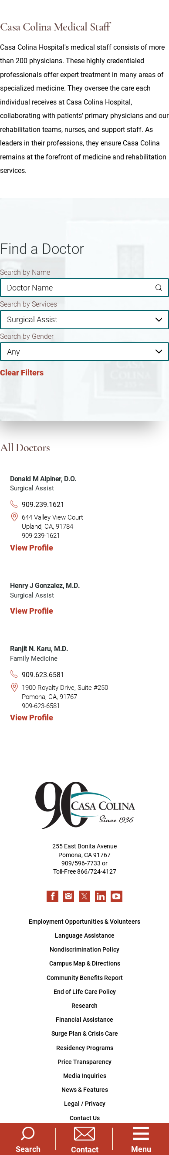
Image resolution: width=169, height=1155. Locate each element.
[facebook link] (52, 896)
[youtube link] (116, 896)
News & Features (84, 1089)
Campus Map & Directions (84, 963)
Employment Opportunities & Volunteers (84, 921)
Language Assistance (85, 935)
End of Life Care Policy (85, 991)
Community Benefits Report (85, 977)
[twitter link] (84, 896)
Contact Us (85, 1118)
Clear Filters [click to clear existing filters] (22, 372)
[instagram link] (68, 896)
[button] (141, 1139)
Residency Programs (84, 1048)
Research (84, 1005)
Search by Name (25, 272)
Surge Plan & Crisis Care (84, 1033)
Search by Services (28, 304)
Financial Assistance (84, 1019)
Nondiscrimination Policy (84, 949)
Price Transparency (84, 1061)
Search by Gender (27, 336)
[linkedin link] (100, 896)
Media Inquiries (84, 1075)
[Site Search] (28, 1139)
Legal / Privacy (84, 1103)
